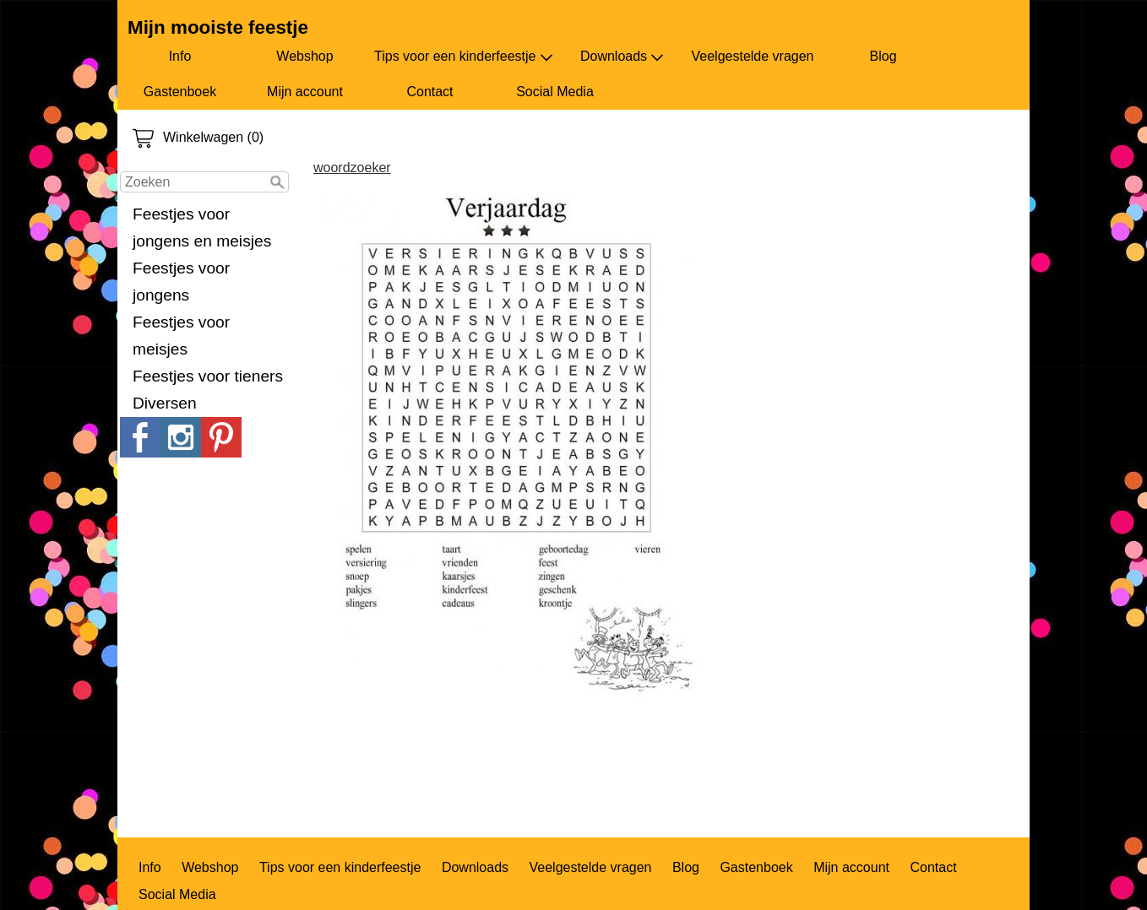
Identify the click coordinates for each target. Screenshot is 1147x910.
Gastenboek (180, 91)
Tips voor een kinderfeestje (463, 56)
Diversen (165, 403)
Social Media (555, 91)
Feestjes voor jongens (181, 281)
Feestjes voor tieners (208, 376)
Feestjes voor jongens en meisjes (202, 227)
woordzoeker (352, 167)
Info (180, 56)
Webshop (304, 56)
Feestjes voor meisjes (181, 335)
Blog (883, 56)
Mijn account (305, 91)
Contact (429, 91)
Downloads (622, 56)
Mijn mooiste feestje (218, 27)
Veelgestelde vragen (753, 56)
